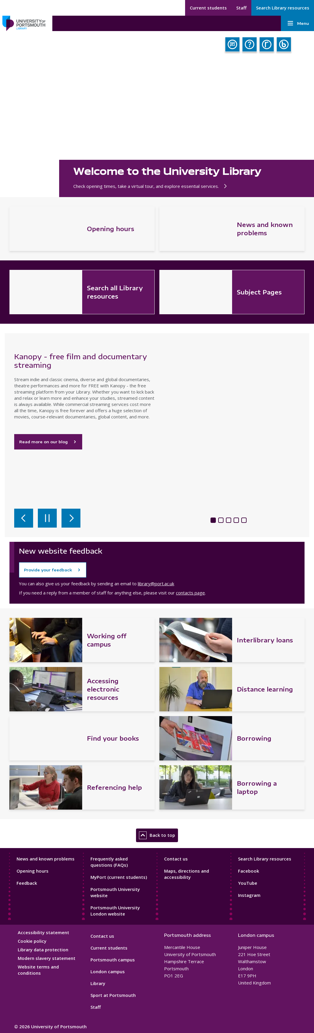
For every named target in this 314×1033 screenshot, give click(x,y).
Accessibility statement (43, 932)
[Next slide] (70, 518)
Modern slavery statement (46, 958)
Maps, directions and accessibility (186, 874)
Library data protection (43, 950)
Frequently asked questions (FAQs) (109, 862)
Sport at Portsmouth (113, 995)
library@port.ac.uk (156, 583)
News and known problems (46, 859)
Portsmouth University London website (115, 911)
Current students (208, 8)
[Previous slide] (23, 518)
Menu (297, 23)
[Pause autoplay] (47, 518)
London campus (107, 971)
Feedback (27, 883)
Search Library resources (282, 8)
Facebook (248, 871)
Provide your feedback (48, 570)
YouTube (247, 883)
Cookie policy (32, 941)
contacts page (190, 593)
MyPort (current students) (118, 877)
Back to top (157, 835)
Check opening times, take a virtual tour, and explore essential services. (151, 186)
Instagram (249, 895)
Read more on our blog (48, 441)
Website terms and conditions (38, 970)
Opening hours (32, 871)
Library (97, 983)
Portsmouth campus (112, 960)
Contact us (176, 859)
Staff (241, 8)
